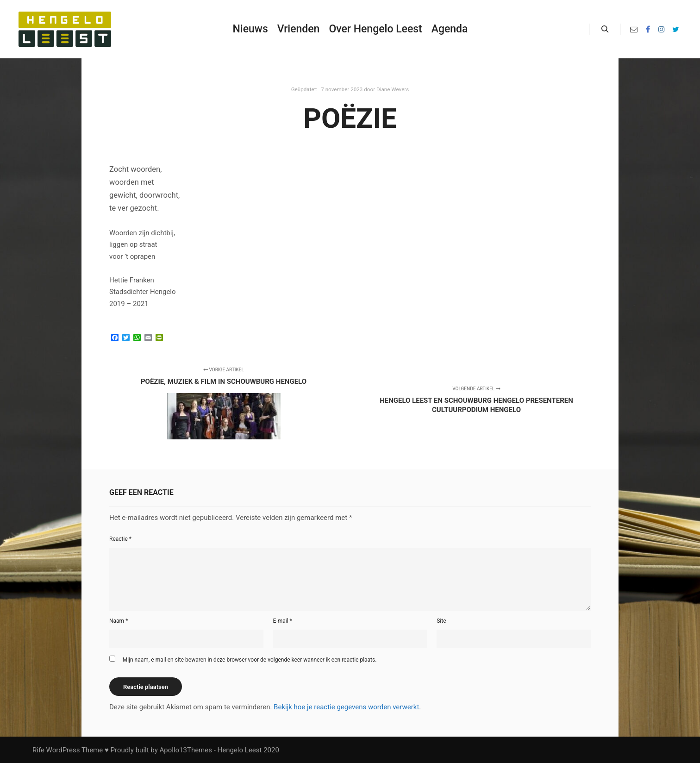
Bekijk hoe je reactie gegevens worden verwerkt (346, 707)
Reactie (120, 539)
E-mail (282, 621)
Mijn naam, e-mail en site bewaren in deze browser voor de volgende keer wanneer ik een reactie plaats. (250, 660)
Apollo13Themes (185, 750)
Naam (118, 621)
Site (441, 621)
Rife (38, 750)
